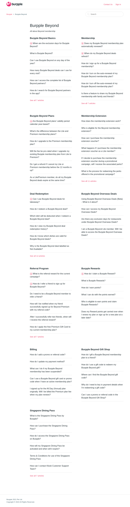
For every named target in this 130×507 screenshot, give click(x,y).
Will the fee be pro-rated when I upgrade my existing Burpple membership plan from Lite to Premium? (50, 154)
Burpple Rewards (90, 268)
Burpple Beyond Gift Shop (95, 349)
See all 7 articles (37, 100)
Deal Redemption (39, 194)
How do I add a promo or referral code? (47, 355)
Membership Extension (93, 116)
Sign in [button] (118, 4)
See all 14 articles (37, 256)
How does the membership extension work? (101, 121)
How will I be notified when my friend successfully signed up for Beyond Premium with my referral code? (49, 307)
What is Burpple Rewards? (93, 281)
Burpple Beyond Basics (43, 38)
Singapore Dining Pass (42, 410)
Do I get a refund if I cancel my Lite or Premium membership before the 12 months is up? (51, 167)
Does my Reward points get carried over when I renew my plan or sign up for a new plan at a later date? (102, 315)
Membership (88, 38)
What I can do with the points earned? (98, 295)
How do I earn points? (91, 288)
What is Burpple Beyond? (41, 53)
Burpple (9, 14)
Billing (33, 349)
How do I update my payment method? (47, 361)
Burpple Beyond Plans (42, 116)
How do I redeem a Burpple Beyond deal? (49, 209)
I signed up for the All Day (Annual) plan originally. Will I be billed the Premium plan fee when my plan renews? (50, 392)
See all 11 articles (88, 181)
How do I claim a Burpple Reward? (99, 274)
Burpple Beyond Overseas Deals (99, 194)
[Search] (104, 14)
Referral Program (39, 268)
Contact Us (108, 4)
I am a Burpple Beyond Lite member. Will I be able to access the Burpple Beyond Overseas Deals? (101, 232)
